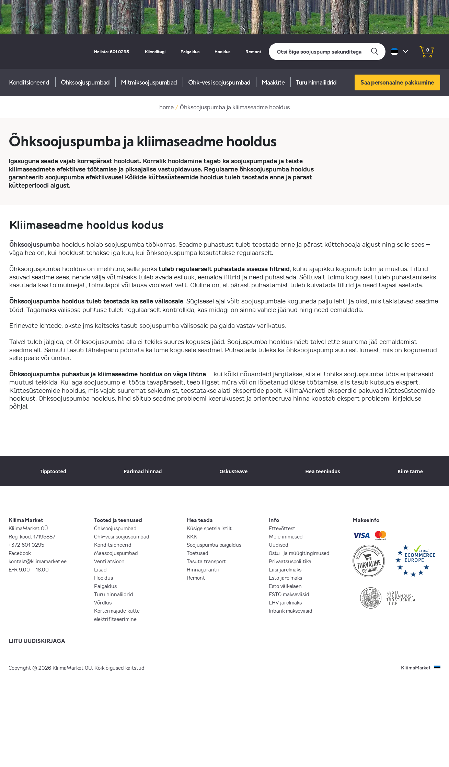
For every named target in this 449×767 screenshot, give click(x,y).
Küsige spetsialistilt (209, 528)
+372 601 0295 (26, 544)
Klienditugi (155, 51)
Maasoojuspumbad (116, 552)
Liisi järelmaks (285, 569)
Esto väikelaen (285, 585)
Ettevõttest (282, 528)
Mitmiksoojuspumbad (149, 82)
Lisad (100, 569)
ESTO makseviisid (289, 594)
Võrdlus (103, 602)
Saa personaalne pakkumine (397, 82)
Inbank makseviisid (290, 610)
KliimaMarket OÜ (28, 528)
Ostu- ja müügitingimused (299, 552)
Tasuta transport (206, 561)
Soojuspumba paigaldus (214, 544)
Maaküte (273, 82)
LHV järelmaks (285, 602)
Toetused (197, 552)
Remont (253, 51)
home (166, 107)
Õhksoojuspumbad (85, 82)
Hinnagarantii (203, 569)
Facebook (20, 552)
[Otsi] (327, 51)
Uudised (278, 544)
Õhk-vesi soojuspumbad (219, 82)
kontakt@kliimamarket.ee (38, 561)
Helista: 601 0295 (111, 51)
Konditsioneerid (29, 82)
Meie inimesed (286, 536)
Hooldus (222, 51)
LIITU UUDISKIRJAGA (37, 640)
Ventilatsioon (109, 561)
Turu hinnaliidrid (316, 82)
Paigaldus (190, 51)
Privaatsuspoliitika (290, 561)
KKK (192, 536)
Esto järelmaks (285, 577)
